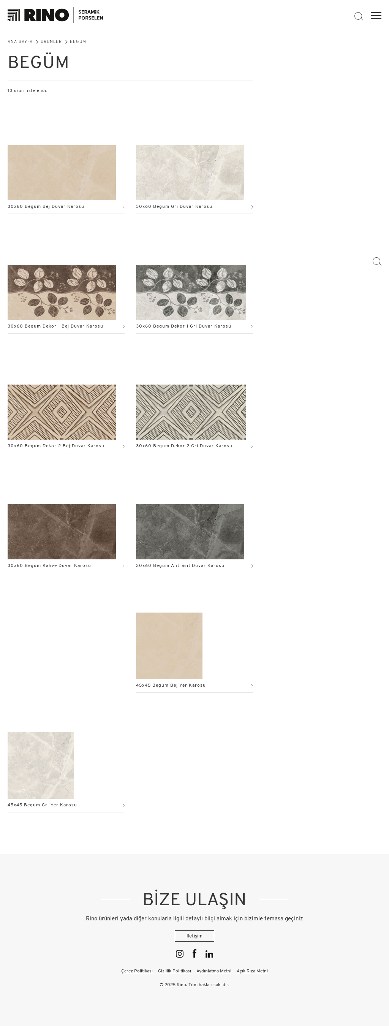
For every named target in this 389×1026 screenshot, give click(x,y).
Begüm (78, 42)
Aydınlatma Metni (213, 971)
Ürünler (51, 42)
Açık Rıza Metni (252, 971)
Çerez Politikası (137, 971)
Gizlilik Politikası (174, 971)
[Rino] (55, 16)
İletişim (194, 936)
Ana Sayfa (20, 42)
